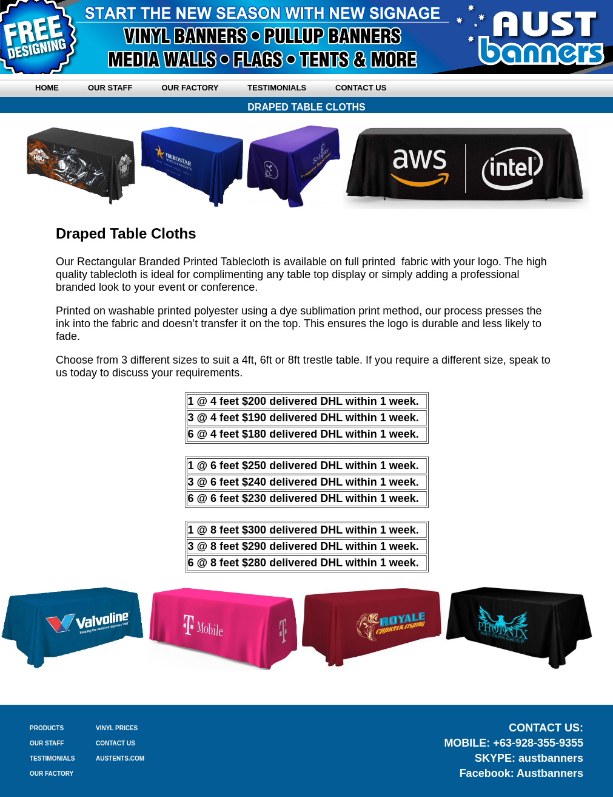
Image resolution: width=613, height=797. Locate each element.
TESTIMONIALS (52, 758)
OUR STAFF (47, 743)
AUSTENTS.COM (120, 758)
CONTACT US (115, 743)
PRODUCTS (47, 728)
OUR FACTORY (51, 773)
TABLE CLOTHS (306, 687)
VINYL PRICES (117, 728)
